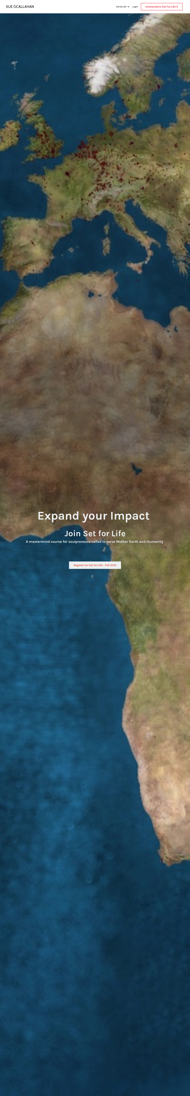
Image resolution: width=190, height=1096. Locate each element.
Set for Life (122, 6)
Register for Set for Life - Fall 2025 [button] (95, 565)
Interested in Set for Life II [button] (162, 6)
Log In (135, 6)
